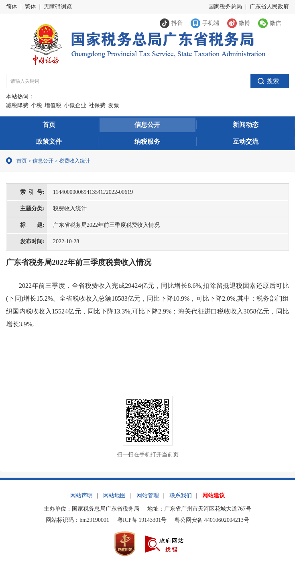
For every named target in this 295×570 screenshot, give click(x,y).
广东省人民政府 (269, 7)
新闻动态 (245, 124)
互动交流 (245, 141)
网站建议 (213, 496)
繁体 (30, 7)
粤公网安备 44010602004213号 (212, 520)
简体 (11, 7)
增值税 (53, 105)
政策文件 (49, 141)
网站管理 (147, 496)
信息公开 (147, 124)
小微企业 (75, 105)
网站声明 (81, 496)
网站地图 (114, 496)
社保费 (97, 105)
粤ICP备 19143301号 (142, 520)
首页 (49, 124)
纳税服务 (147, 141)
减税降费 (17, 105)
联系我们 (180, 496)
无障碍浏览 (58, 7)
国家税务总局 (225, 7)
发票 (113, 105)
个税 (36, 105)
